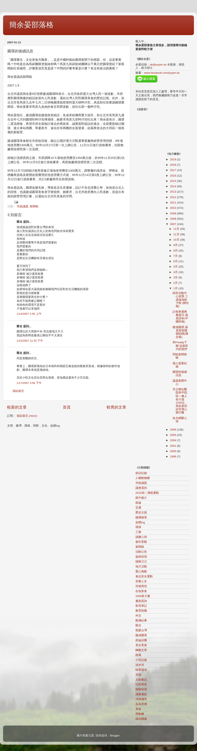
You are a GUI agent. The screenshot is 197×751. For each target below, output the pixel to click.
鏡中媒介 (141, 497)
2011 (173, 202)
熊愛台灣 (141, 630)
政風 (138, 655)
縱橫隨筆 (141, 517)
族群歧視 (141, 556)
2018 (173, 164)
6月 (176, 261)
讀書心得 (141, 537)
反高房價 (141, 704)
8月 (176, 250)
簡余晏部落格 (31, 25)
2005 (173, 434)
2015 (173, 181)
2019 (173, 159)
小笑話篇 (141, 659)
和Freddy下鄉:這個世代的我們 (180, 345)
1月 (176, 288)
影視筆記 (141, 605)
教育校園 (141, 610)
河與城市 (141, 699)
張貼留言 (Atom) (27, 415)
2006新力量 (142, 596)
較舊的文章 (116, 407)
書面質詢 (141, 601)
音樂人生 (141, 581)
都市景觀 (141, 541)
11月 (176, 234)
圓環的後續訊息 (180, 373)
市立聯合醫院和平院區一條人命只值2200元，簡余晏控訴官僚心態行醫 (180, 401)
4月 (176, 272)
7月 (176, 255)
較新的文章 (17, 407)
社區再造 (141, 684)
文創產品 (141, 679)
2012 (173, 197)
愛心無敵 (141, 571)
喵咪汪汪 (141, 561)
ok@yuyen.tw (158, 64)
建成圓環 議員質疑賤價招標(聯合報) (180, 332)
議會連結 (141, 694)
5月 (176, 266)
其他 (138, 674)
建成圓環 (141, 635)
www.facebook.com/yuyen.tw (162, 72)
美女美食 (141, 645)
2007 (173, 224)
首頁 (67, 407)
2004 (173, 440)
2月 (176, 282)
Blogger (114, 735)
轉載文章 (141, 650)
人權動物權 (142, 478)
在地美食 (141, 591)
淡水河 (139, 664)
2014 (173, 186)
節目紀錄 (141, 473)
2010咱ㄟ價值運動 (147, 492)
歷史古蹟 (141, 512)
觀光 (138, 625)
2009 (173, 213)
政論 (138, 502)
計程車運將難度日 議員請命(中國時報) (180, 316)
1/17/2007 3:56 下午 (29, 383)
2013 (173, 191)
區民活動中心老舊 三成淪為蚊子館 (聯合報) (181, 300)
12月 (176, 228)
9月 (176, 245)
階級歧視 (141, 689)
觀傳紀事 (141, 620)
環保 (138, 527)
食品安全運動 (144, 576)
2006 (173, 429)
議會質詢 (141, 487)
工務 (138, 532)
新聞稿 (34, 206)
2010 (173, 207)
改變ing (140, 522)
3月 (176, 277)
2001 (173, 445)
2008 (173, 218)
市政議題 (22, 206)
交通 (138, 507)
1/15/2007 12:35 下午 (30, 340)
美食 (138, 709)
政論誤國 (141, 640)
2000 (173, 451)
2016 (173, 175)
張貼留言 (18, 391)
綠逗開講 (141, 718)
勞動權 (139, 713)
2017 (173, 170)
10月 (176, 239)
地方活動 (141, 566)
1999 (173, 456)
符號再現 (141, 586)
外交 (138, 615)
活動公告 (141, 551)
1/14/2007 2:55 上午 (29, 313)
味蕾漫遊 (141, 669)
